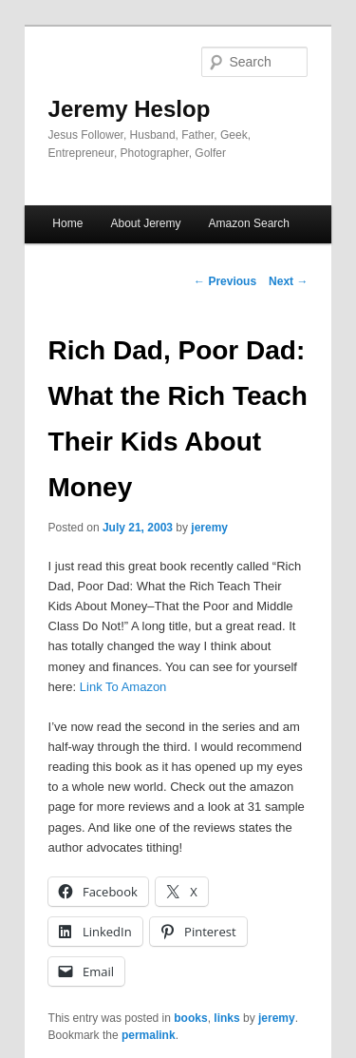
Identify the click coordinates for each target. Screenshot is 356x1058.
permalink (149, 1035)
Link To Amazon (123, 687)
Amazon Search (249, 223)
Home (67, 223)
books (190, 1018)
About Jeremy (145, 223)
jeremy (209, 527)
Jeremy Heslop (129, 109)
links (226, 1018)
